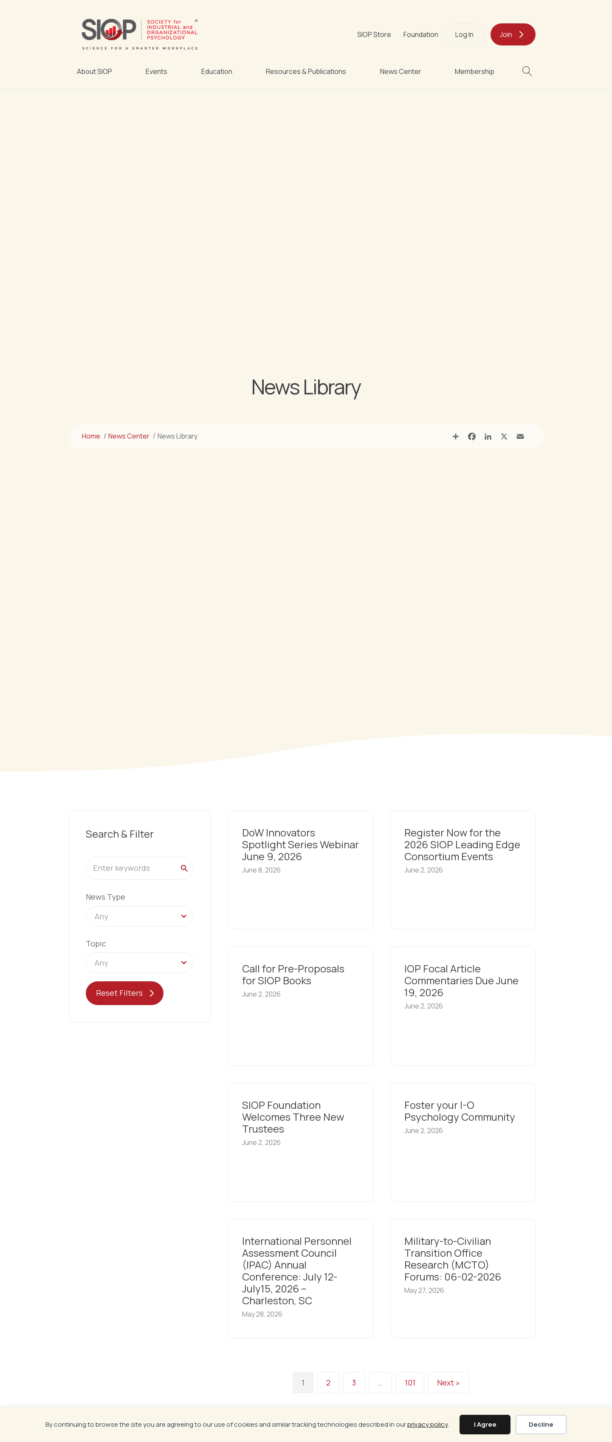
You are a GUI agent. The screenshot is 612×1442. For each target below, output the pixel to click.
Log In (464, 34)
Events (156, 71)
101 (410, 1383)
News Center (400, 71)
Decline (541, 1424)
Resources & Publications (306, 71)
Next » (448, 1383)
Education (216, 71)
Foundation (420, 34)
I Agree (485, 1424)
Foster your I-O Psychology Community (459, 1111)
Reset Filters (119, 993)
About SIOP (94, 71)
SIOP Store (374, 34)
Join (506, 34)
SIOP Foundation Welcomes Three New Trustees (293, 1117)
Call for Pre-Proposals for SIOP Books (293, 974)
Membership (474, 71)
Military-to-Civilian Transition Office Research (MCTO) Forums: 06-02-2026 (452, 1258)
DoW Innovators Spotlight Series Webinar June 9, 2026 (300, 844)
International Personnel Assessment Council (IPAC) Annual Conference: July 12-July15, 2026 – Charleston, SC (297, 1270)
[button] (529, 71)
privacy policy (427, 1424)
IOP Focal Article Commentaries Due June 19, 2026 (461, 980)
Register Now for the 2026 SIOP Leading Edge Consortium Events (462, 844)
